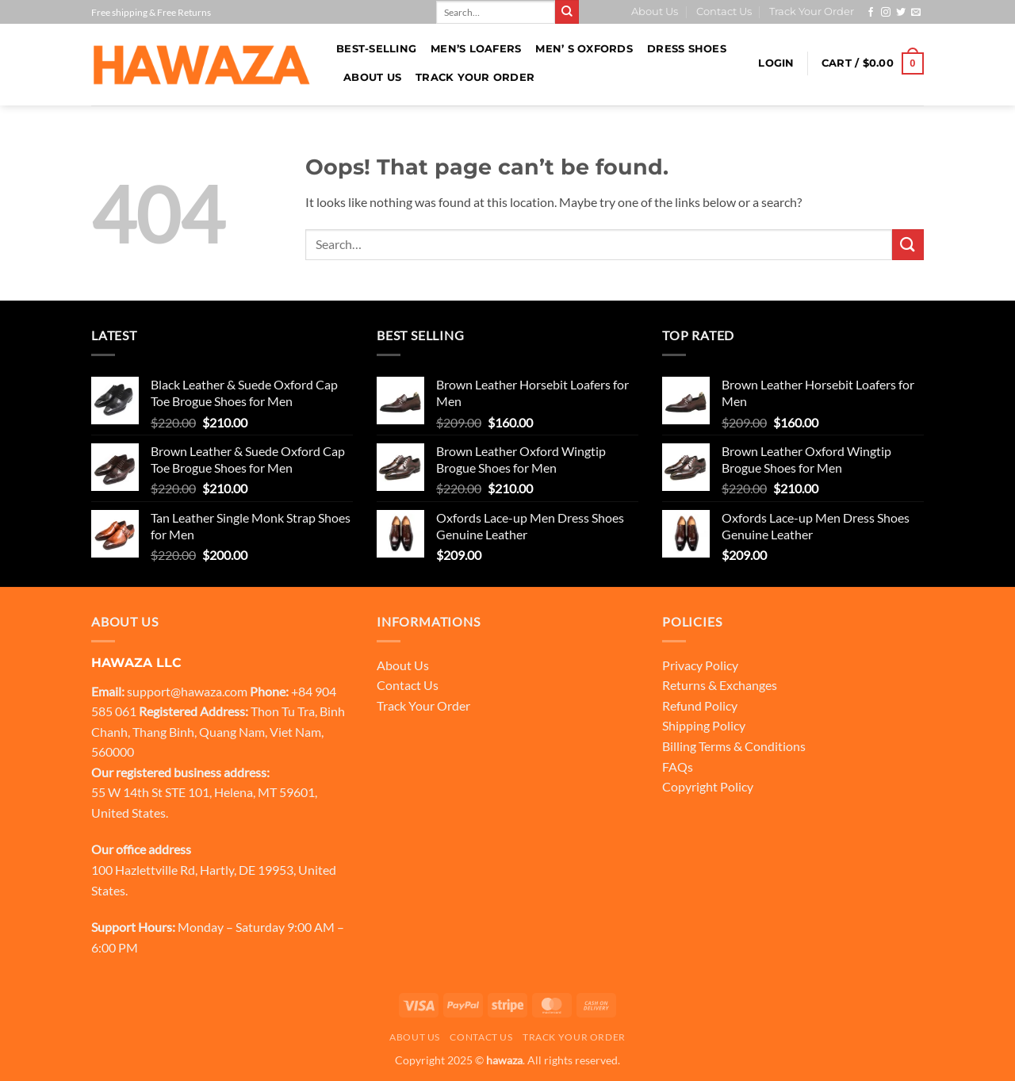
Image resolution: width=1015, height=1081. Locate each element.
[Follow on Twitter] (901, 12)
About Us (654, 11)
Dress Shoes (686, 49)
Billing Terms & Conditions (734, 745)
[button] (776, 63)
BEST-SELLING (376, 49)
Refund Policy (699, 705)
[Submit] (567, 12)
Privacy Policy (700, 665)
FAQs (677, 766)
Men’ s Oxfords (584, 49)
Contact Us (724, 11)
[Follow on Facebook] (870, 12)
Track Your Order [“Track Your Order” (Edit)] (423, 705)
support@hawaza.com (187, 691)
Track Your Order (811, 11)
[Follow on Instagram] (886, 12)
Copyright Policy (707, 786)
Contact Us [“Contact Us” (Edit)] (408, 684)
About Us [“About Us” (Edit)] (403, 665)
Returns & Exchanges (719, 684)
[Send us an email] (916, 12)
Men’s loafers (476, 49)
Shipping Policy (703, 725)
